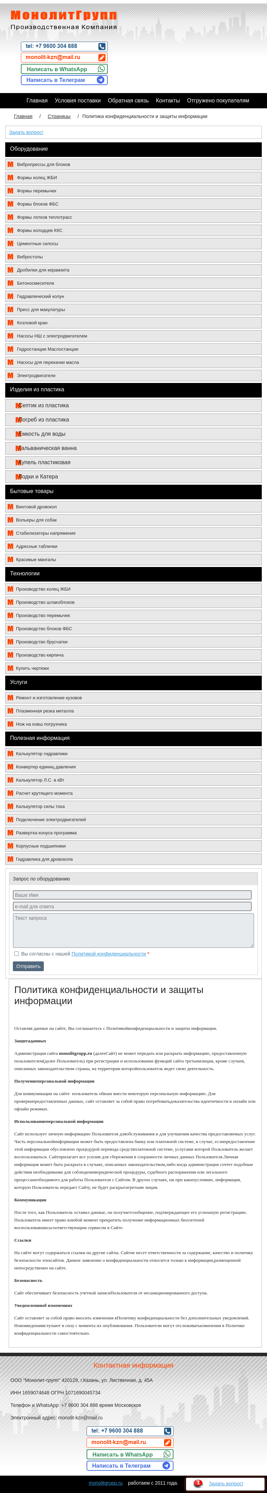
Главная (23, 116)
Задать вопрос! (26, 132)
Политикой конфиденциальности (109, 954)
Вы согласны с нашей (81, 954)
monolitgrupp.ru (105, 1483)
